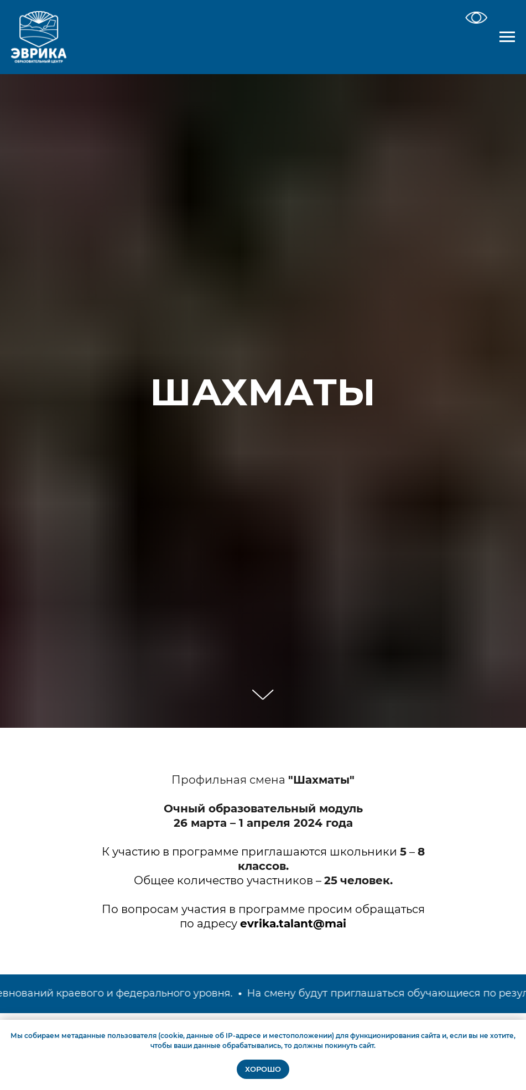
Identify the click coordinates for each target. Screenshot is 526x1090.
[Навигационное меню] (507, 37)
